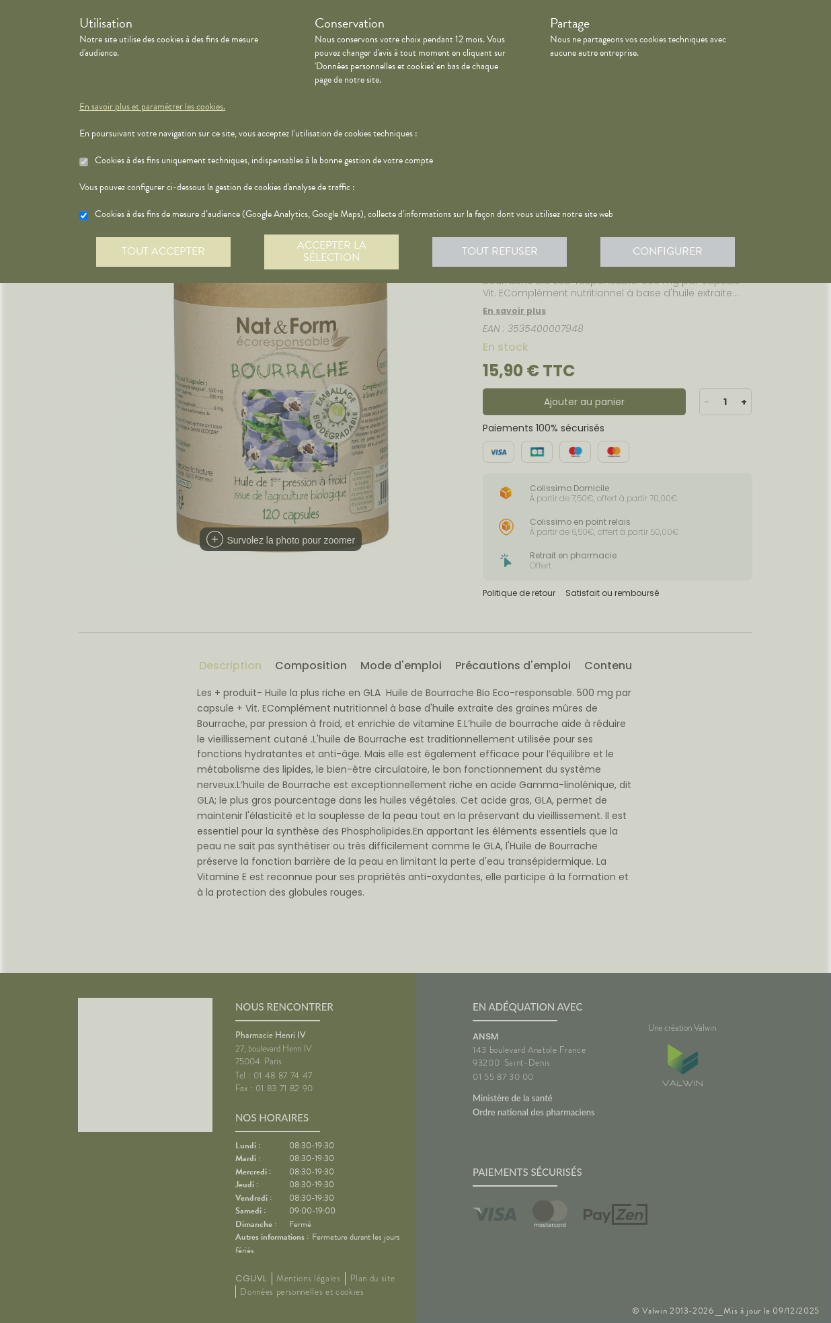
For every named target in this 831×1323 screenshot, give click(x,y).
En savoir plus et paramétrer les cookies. (152, 107)
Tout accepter (163, 251)
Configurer (668, 251)
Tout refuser (500, 251)
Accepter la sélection (331, 251)
